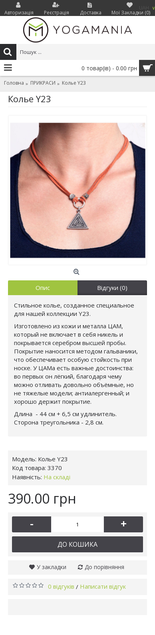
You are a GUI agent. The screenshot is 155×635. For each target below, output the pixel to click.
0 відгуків (61, 586)
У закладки (51, 567)
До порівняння (104, 567)
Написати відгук (103, 586)
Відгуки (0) (112, 288)
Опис (43, 288)
